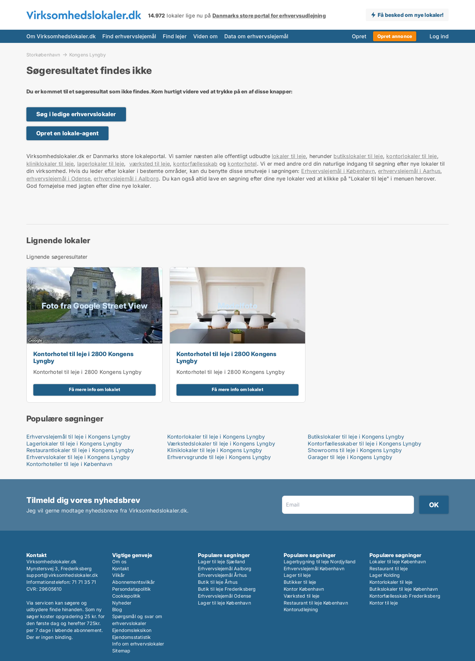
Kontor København (304, 589)
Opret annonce (394, 36)
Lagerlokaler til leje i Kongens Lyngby (74, 443)
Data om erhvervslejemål (256, 36)
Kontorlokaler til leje (390, 582)
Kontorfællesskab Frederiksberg (404, 596)
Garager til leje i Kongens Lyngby (350, 457)
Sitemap (121, 650)
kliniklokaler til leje (50, 163)
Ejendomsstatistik (131, 637)
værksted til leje (149, 163)
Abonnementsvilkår (133, 582)
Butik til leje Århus (218, 582)
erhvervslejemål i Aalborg (126, 178)
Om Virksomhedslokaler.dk (61, 36)
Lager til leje (297, 575)
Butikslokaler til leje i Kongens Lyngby (356, 436)
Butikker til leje (300, 582)
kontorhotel (242, 163)
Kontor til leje (383, 603)
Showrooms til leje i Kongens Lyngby (355, 450)
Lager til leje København (224, 603)
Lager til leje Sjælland (221, 561)
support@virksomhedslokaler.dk (62, 575)
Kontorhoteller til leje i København (69, 464)
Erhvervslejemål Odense (224, 596)
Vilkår (118, 575)
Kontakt (120, 568)
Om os (119, 561)
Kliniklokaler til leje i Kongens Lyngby (214, 450)
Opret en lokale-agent (67, 133)
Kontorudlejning (301, 609)
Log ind (439, 36)
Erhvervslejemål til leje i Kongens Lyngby (78, 436)
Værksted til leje (301, 596)
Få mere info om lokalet (94, 389)
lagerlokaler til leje (100, 163)
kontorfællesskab (195, 163)
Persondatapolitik (131, 589)
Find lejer (175, 36)
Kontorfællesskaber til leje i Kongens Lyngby (364, 443)
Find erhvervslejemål (129, 36)
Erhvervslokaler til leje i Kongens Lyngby (78, 457)
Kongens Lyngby (87, 54)
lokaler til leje (289, 156)
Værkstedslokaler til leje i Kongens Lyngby (221, 443)
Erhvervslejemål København (314, 568)
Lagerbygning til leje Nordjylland (320, 561)
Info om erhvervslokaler (138, 643)
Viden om (205, 36)
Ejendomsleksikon (131, 630)
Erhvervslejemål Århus (222, 575)
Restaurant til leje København (316, 603)
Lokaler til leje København (397, 561)
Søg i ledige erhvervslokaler (76, 114)
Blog (117, 609)
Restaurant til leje (388, 568)
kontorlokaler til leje (411, 156)
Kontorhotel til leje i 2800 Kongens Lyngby (83, 357)
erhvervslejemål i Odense (58, 178)
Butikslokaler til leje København (403, 589)
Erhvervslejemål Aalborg (225, 568)
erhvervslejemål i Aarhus (409, 171)
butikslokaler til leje (358, 156)
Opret (359, 36)
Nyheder (121, 603)
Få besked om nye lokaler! (410, 15)
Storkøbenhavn (43, 54)
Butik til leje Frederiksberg (227, 589)
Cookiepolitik (126, 596)
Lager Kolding (384, 575)
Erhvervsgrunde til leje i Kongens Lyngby (219, 457)
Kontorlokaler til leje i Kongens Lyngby (216, 436)
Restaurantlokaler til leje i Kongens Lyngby (80, 450)
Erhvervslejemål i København (337, 171)
